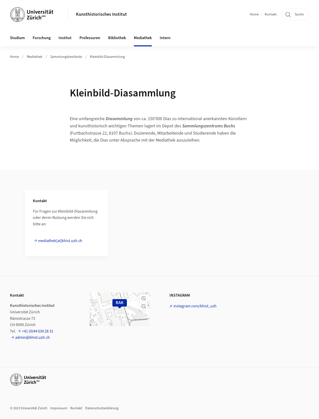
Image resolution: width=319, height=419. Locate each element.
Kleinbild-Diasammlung (107, 56)
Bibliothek (117, 38)
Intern (165, 38)
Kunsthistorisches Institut (101, 14)
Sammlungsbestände (66, 56)
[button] (144, 298)
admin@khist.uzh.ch (32, 337)
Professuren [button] (90, 38)
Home (254, 14)
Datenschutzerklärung (101, 408)
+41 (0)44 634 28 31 (37, 331)
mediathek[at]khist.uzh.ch (60, 241)
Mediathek (34, 56)
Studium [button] (17, 38)
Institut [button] (65, 38)
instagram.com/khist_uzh (195, 306)
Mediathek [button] (143, 38)
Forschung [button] (42, 38)
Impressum (58, 408)
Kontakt (271, 14)
